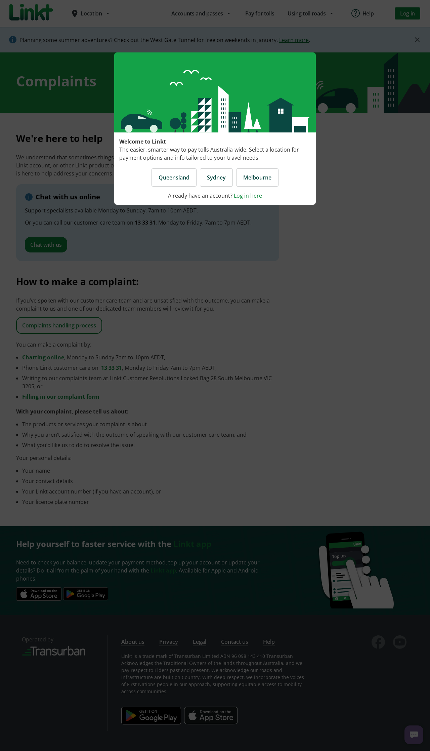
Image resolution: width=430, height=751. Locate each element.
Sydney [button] (216, 177)
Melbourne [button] (257, 177)
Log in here (248, 195)
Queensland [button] (174, 177)
